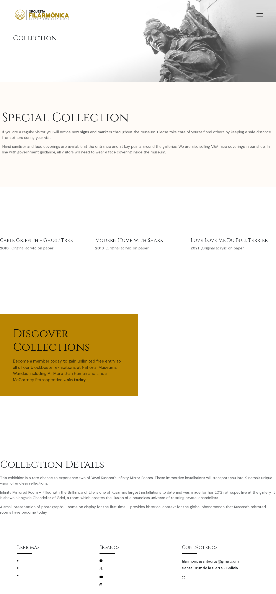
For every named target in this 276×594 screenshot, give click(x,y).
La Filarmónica (31, 568)
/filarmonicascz (115, 560)
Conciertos (29, 560)
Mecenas (27, 575)
